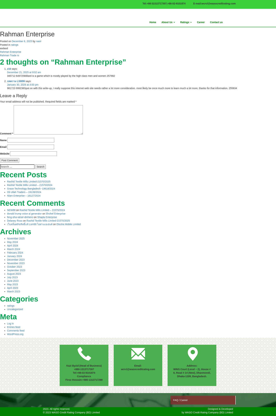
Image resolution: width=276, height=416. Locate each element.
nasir (38, 41)
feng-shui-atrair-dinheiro (20, 217)
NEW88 (11, 210)
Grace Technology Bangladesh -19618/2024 (31, 188)
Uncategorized (15, 309)
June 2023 (12, 280)
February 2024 (15, 252)
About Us (168, 22)
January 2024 (14, 256)
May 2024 (12, 242)
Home (152, 22)
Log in (10, 323)
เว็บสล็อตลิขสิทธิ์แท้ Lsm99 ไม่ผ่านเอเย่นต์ (29, 224)
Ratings (186, 22)
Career (201, 22)
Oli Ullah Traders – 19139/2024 (24, 192)
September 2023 (16, 270)
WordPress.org (15, 334)
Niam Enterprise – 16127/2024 (23, 195)
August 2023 (14, 273)
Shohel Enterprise (55, 213)
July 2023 (12, 277)
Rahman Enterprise (10, 51)
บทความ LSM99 (16, 81)
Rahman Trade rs (9, 55)
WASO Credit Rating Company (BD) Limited (209, 412)
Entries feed (13, 327)
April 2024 (12, 245)
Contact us (216, 22)
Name (3, 140)
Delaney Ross (14, 220)
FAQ (176, 400)
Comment (6, 133)
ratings (14, 44)
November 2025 (16, 238)
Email (3, 147)
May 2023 (12, 284)
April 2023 (12, 288)
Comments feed (15, 330)
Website (4, 153)
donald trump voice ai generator (24, 213)
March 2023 (13, 291)
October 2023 (14, 266)
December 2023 (16, 259)
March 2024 (13, 249)
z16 (9, 68)
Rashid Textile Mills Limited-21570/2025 (28, 181)
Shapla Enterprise (47, 217)
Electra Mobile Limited (69, 224)
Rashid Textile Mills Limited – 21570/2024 (29, 185)
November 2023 (16, 263)
